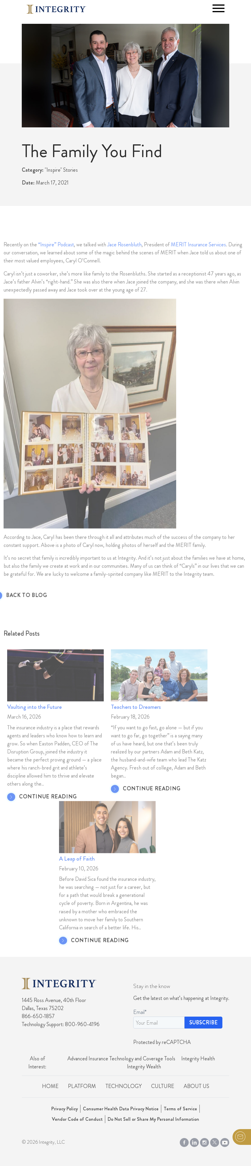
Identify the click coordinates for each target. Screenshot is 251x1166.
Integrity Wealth (144, 1066)
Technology (124, 1086)
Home (50, 1086)
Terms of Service (180, 1108)
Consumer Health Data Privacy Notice (121, 1108)
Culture (162, 1086)
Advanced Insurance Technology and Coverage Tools (121, 1058)
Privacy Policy (64, 1108)
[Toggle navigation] (218, 8)
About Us (196, 1086)
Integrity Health (198, 1058)
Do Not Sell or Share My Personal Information (153, 1119)
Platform (82, 1086)
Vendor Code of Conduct (77, 1119)
